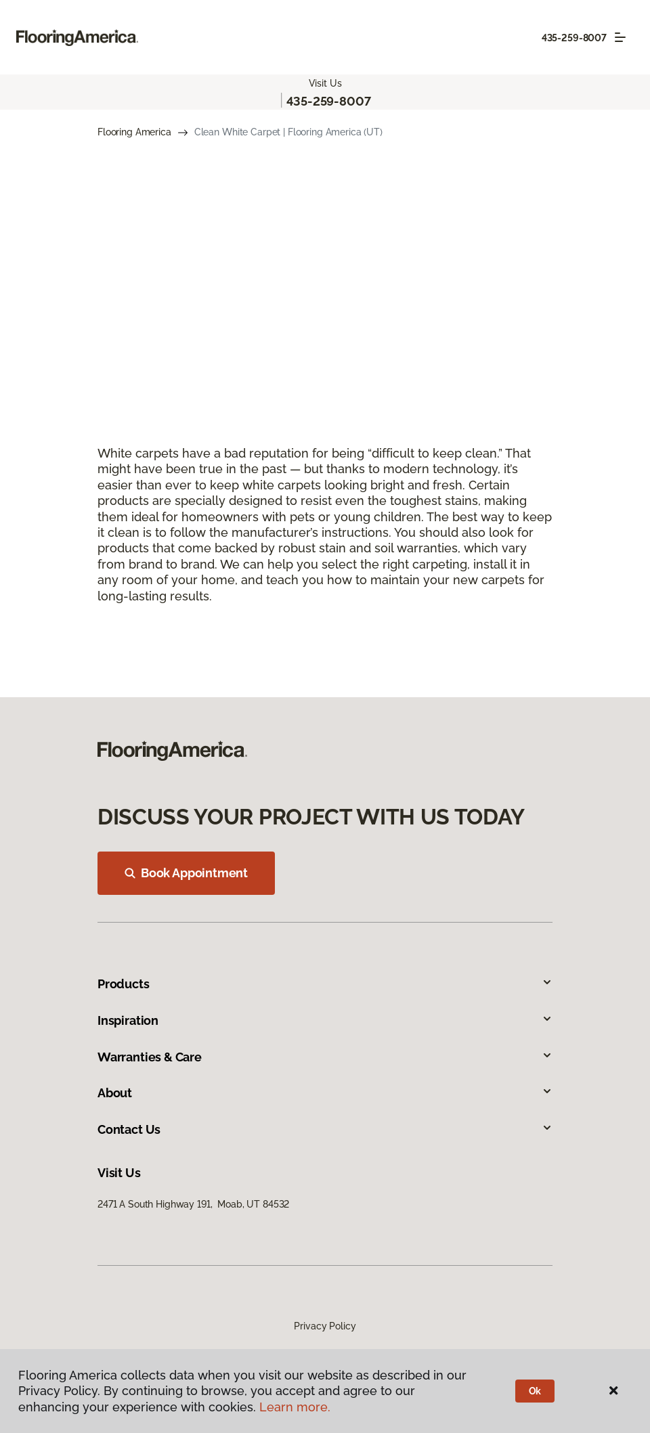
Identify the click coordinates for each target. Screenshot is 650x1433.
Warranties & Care (325, 1057)
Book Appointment (186, 873)
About (325, 1093)
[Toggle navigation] (620, 37)
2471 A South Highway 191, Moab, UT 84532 (193, 1204)
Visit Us (325, 83)
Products (325, 984)
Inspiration (325, 1020)
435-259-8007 (574, 37)
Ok (535, 1391)
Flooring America (134, 132)
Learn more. (294, 1407)
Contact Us (325, 1129)
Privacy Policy (324, 1326)
